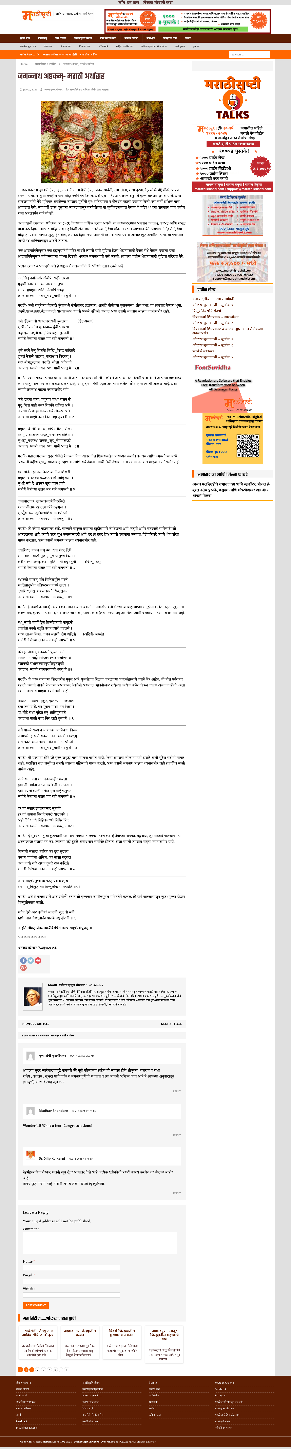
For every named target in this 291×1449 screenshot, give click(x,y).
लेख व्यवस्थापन (108, 38)
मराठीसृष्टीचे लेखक (91, 1382)
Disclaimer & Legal (27, 1427)
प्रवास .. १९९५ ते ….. (92, 1395)
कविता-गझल (155, 1414)
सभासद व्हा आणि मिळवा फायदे (222, 474)
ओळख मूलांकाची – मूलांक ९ (212, 304)
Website (29, 1289)
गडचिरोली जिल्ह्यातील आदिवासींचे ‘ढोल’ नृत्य (38, 1332)
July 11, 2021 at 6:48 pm (81, 1158)
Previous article (35, 1024)
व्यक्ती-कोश (154, 1389)
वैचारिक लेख (66, 46)
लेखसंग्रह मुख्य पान (28, 46)
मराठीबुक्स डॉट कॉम (224, 1408)
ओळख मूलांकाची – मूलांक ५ (212, 357)
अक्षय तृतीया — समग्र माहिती (213, 298)
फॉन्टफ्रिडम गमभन (223, 1427)
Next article (171, 1024)
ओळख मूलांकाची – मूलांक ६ (212, 345)
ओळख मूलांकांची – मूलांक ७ (212, 339)
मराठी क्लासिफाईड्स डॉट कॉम (229, 1401)
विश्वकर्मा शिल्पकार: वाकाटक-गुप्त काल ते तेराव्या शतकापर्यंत (227, 330)
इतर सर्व (196, 46)
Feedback (21, 1421)
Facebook (220, 1389)
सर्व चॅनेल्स (60, 38)
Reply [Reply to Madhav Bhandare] (177, 1135)
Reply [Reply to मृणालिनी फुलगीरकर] (177, 1091)
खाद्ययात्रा (153, 1401)
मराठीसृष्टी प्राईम (222, 1421)
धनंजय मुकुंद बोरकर (52, 89)
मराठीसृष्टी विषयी (83, 38)
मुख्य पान (25, 38)
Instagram (221, 1395)
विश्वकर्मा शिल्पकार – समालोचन (215, 316)
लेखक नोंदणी (131, 38)
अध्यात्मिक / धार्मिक (80, 89)
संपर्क (188, 38)
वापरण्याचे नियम (24, 1408)
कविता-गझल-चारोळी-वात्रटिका (154, 46)
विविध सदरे (103, 46)
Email (28, 1275)
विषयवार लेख (85, 46)
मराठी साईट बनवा (90, 1401)
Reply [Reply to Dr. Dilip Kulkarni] (177, 1193)
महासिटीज (154, 1395)
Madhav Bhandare (53, 1110)
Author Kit (21, 1395)
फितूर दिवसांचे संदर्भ (206, 310)
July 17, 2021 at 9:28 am (82, 1055)
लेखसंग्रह (42, 38)
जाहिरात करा (170, 38)
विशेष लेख (48, 46)
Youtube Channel (224, 1382)
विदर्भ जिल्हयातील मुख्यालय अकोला (122, 1332)
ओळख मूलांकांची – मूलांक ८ (212, 322)
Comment (31, 1229)
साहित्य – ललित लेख (124, 46)
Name (28, 1261)
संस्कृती (105, 89)
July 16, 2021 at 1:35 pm (84, 1111)
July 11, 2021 (30, 89)
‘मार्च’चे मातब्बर (203, 350)
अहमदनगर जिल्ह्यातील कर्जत (80, 1332)
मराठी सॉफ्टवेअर (90, 1421)
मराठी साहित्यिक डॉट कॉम (227, 1414)
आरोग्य (152, 1408)
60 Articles (96, 985)
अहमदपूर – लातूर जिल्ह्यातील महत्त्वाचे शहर (164, 1334)
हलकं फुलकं (180, 46)
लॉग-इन (151, 38)
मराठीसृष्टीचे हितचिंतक (92, 1389)
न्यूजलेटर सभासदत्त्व (25, 1401)
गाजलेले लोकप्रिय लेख (92, 1414)
